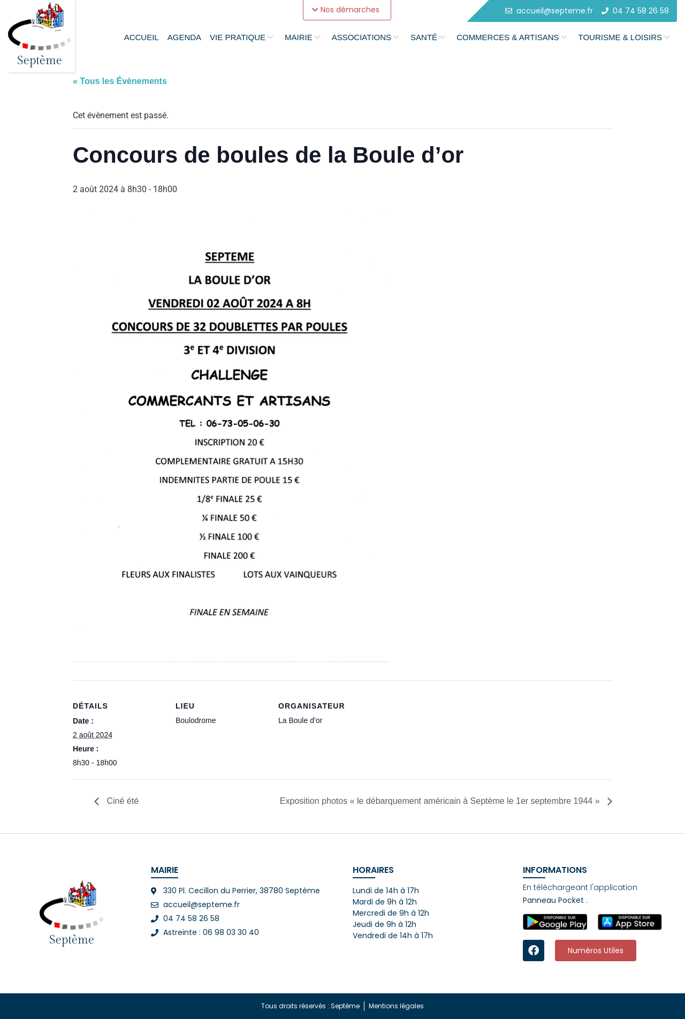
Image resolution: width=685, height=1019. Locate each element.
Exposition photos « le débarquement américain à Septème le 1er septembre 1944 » (441, 800)
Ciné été (121, 800)
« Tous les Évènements (120, 81)
